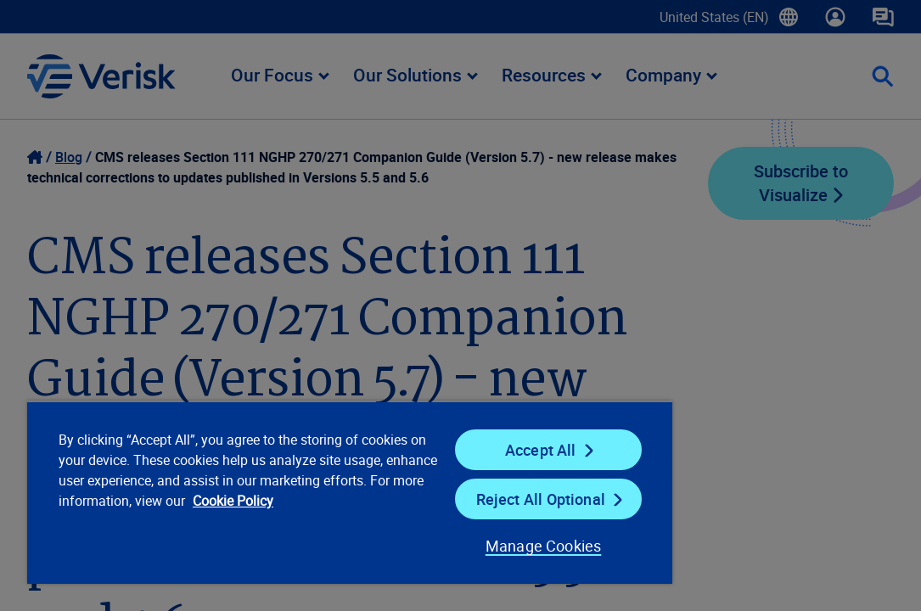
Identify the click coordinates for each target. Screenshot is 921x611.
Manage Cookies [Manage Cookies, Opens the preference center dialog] (445, 545)
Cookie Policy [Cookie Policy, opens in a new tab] (228, 521)
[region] (294, 492)
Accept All (459, 450)
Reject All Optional (459, 499)
